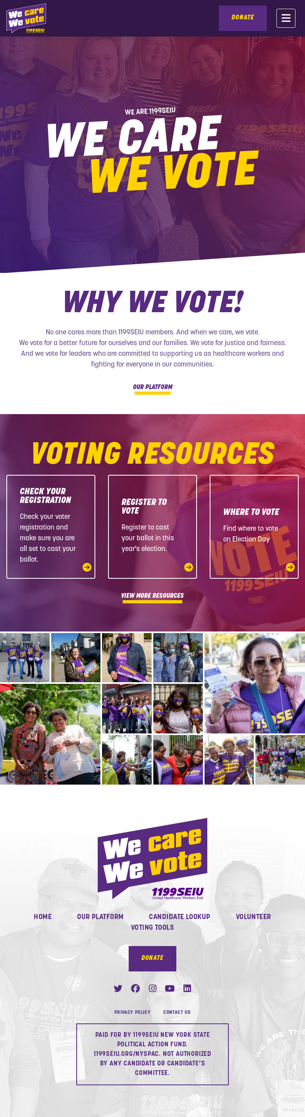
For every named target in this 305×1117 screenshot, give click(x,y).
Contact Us (177, 1012)
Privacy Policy (132, 1012)
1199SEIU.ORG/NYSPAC (126, 1054)
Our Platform (152, 388)
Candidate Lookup (179, 917)
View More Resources (152, 597)
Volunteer (253, 917)
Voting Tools (152, 928)
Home (43, 917)
